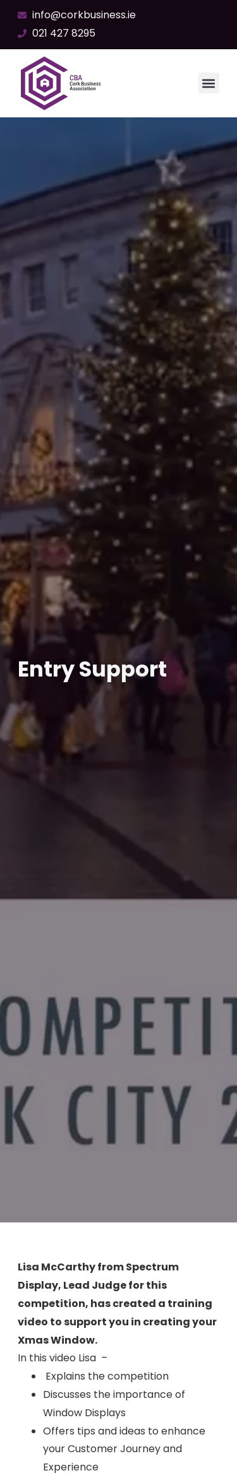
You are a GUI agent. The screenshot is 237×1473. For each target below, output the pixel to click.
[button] (208, 83)
